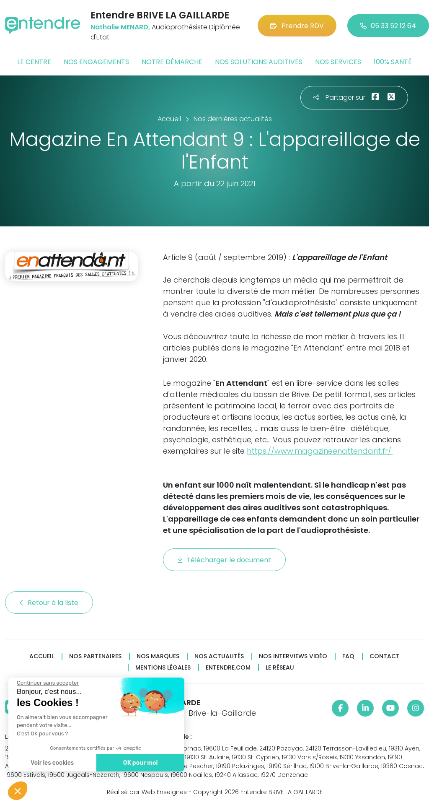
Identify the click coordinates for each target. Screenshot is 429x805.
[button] (18, 791)
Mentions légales (163, 667)
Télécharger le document (224, 560)
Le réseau (280, 667)
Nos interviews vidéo (293, 656)
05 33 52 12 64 (388, 26)
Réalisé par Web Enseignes (147, 792)
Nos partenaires (95, 656)
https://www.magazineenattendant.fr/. (320, 451)
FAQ (348, 656)
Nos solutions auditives (258, 62)
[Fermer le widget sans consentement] (47, 683)
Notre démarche (172, 62)
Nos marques (158, 656)
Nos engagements (96, 62)
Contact (385, 656)
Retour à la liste (49, 603)
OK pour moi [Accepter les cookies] (140, 762)
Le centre (34, 62)
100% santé (393, 62)
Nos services (338, 62)
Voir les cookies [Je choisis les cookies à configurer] (51, 762)
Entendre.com (228, 667)
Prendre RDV (297, 26)
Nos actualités (219, 656)
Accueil (41, 656)
